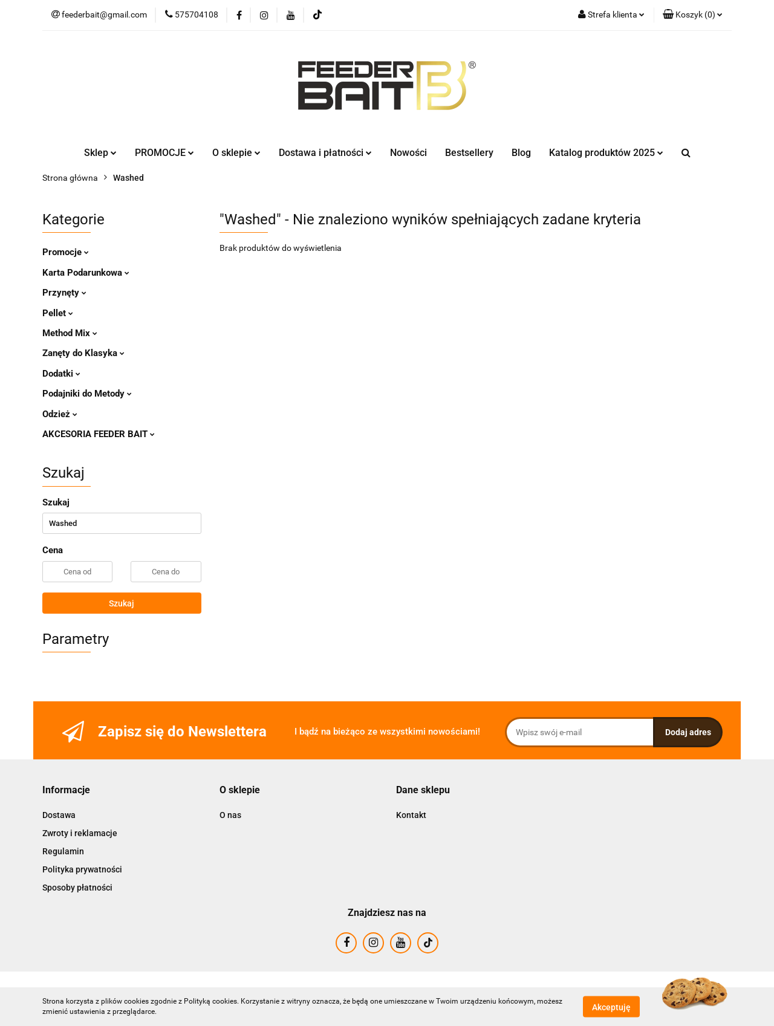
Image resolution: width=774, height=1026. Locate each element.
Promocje (65, 252)
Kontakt (411, 815)
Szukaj (121, 603)
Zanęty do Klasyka (83, 353)
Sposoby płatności (77, 887)
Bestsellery (469, 152)
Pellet (57, 313)
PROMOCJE (164, 152)
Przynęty (64, 292)
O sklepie (236, 152)
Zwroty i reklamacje (79, 833)
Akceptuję (611, 1006)
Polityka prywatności (82, 869)
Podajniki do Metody (87, 393)
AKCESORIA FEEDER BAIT (98, 434)
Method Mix (69, 333)
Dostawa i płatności (325, 152)
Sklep (100, 152)
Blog (521, 152)
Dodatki (61, 373)
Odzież (59, 414)
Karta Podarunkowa (85, 272)
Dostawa (59, 815)
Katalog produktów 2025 (606, 152)
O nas (230, 815)
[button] (693, 15)
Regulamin (63, 851)
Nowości (408, 152)
